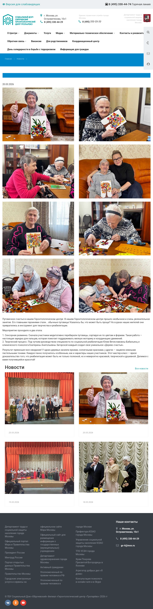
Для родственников (56, 41)
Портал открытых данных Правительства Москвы (17, 565)
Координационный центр (85, 41)
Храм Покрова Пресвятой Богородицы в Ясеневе (89, 562)
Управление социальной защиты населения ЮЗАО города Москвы (89, 542)
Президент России (15, 552)
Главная (8, 59)
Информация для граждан (74, 49)
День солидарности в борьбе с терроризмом (31, 49)
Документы (31, 33)
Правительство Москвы (17, 573)
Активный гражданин (51, 567)
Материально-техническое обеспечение (92, 33)
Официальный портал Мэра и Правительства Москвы (17, 544)
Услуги (47, 33)
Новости (20, 59)
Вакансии (36, 41)
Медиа (60, 33)
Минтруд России (14, 557)
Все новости (141, 368)
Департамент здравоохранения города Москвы (53, 559)
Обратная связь (16, 41)
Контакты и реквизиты (132, 33)
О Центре (13, 33)
